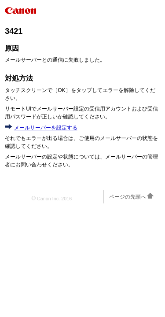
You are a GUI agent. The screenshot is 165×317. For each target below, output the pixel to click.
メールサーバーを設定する (45, 128)
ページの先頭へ (131, 197)
